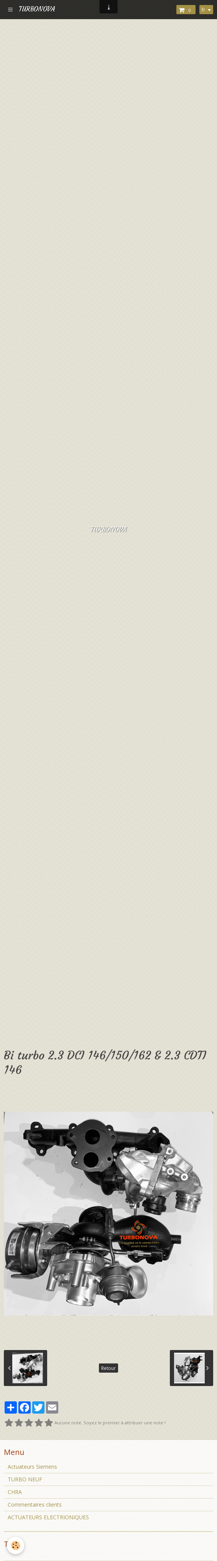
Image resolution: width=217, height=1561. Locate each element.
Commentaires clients (35, 1504)
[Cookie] (15, 1545)
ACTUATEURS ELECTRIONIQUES (48, 1517)
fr (203, 10)
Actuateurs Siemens (32, 1466)
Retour (108, 1368)
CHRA (15, 1492)
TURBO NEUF (25, 1479)
